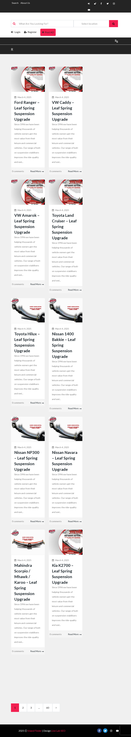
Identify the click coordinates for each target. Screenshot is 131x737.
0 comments (18, 171)
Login (15, 31)
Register (30, 31)
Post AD (48, 32)
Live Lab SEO (58, 730)
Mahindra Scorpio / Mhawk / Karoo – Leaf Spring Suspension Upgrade (25, 582)
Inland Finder (35, 730)
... (39, 707)
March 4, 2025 (24, 97)
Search (15, 3)
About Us (25, 3)
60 (47, 707)
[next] (56, 707)
